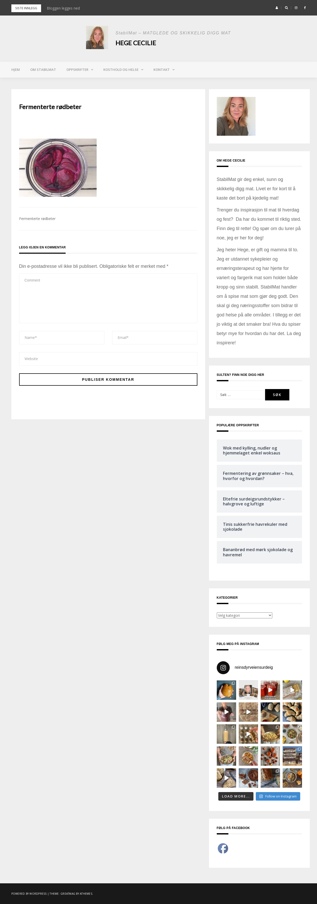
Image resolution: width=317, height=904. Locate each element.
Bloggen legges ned (63, 8)
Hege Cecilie (135, 43)
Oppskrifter (77, 69)
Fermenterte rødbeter (37, 218)
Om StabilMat (43, 69)
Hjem (15, 69)
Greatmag (67, 893)
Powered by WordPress (29, 893)
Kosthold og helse (120, 69)
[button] (277, 7)
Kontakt (161, 69)
